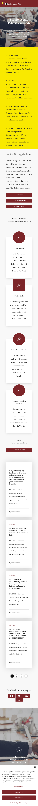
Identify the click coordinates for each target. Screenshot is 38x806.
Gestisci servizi (18, 786)
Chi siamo (20, 195)
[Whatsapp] (19, 700)
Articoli (11, 467)
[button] (35, 767)
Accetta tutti (19, 792)
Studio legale (15, 512)
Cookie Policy (14, 802)
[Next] (26, 676)
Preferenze (19, 798)
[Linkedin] (26, 696)
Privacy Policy (23, 802)
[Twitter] (19, 696)
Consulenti (20, 206)
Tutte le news (20, 450)
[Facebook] (11, 696)
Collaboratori (20, 201)
